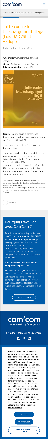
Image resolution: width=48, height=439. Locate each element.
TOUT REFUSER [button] (24, 422)
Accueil (5, 13)
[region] (24, 13)
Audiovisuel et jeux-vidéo (21, 13)
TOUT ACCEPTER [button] (24, 415)
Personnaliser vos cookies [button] (23, 430)
